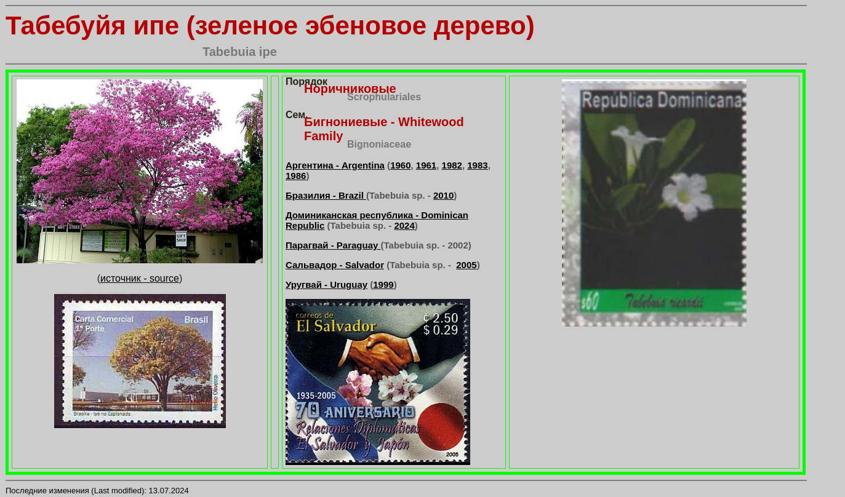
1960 (400, 165)
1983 (477, 165)
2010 (443, 195)
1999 (383, 284)
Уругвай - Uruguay (326, 284)
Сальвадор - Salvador (335, 265)
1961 (426, 165)
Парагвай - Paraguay (333, 245)
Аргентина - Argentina (335, 165)
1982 (452, 165)
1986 (296, 175)
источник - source (139, 278)
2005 (466, 265)
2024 (404, 225)
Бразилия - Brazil (326, 195)
